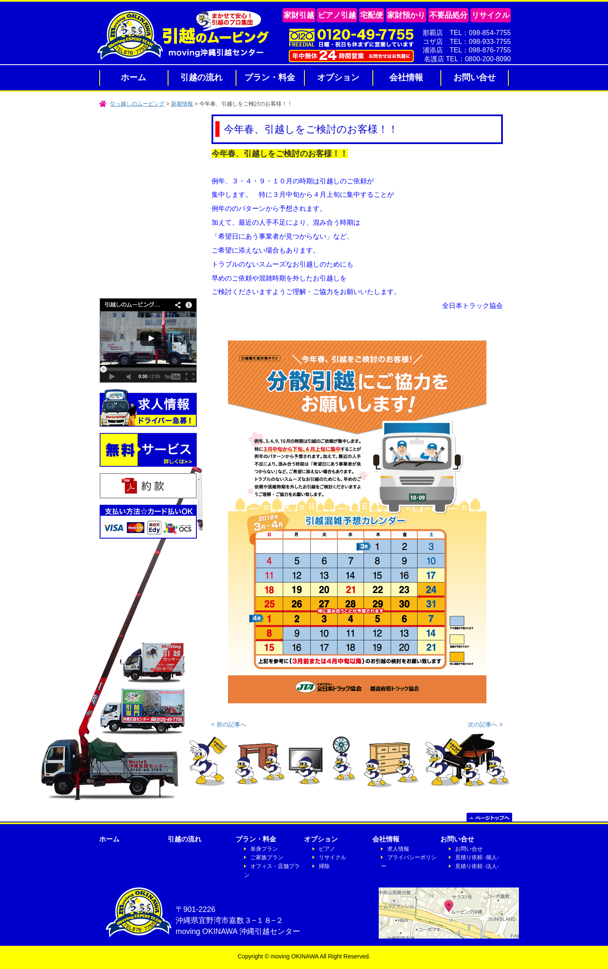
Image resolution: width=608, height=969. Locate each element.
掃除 (324, 866)
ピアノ (327, 849)
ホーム (133, 77)
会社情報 (406, 77)
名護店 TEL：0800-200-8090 (467, 59)
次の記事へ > (485, 724)
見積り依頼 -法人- (477, 866)
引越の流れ (201, 77)
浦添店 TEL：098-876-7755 (467, 50)
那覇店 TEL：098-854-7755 (467, 32)
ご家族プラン (266, 857)
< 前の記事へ (229, 724)
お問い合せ (474, 77)
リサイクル (332, 857)
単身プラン (264, 849)
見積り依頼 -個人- (477, 857)
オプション (338, 77)
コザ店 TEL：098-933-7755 (467, 41)
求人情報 (398, 849)
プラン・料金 (269, 77)
